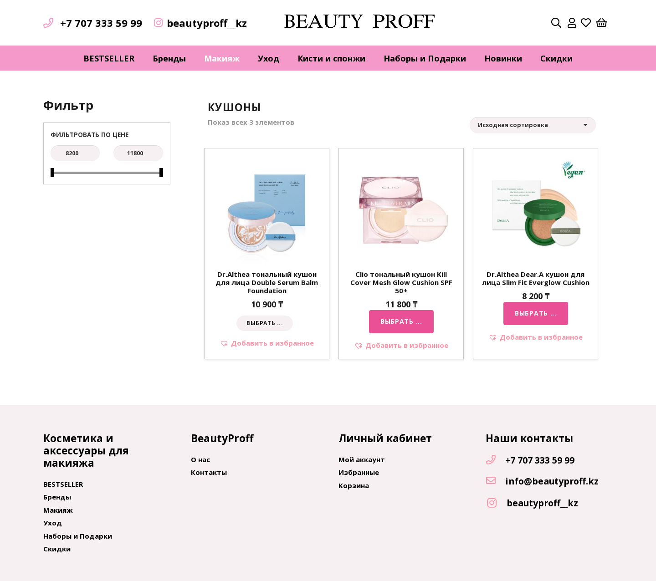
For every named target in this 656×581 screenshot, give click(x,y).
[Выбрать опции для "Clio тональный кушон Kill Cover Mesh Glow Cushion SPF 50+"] (401, 321)
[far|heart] (586, 23)
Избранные (358, 472)
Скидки (57, 548)
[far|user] (572, 23)
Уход (52, 522)
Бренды (57, 496)
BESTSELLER (63, 484)
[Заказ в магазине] (533, 125)
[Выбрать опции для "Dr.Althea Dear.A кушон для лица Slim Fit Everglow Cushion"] (535, 313)
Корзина (353, 485)
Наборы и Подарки (77, 535)
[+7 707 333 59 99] (495, 460)
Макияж (58, 510)
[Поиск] (556, 22)
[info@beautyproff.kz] (495, 481)
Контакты (209, 472)
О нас (200, 459)
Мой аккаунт (361, 459)
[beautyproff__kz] (496, 503)
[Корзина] (602, 22)
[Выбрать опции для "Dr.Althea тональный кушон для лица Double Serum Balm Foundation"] (264, 323)
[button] (267, 343)
